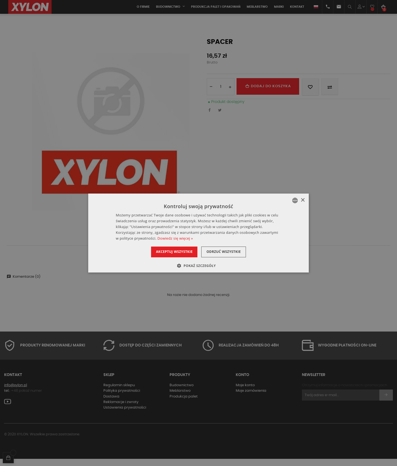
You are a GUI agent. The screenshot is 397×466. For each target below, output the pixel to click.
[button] (198, 265)
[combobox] (295, 200)
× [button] (303, 200)
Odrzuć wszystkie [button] (227, 251)
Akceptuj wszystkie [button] (170, 251)
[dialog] (198, 233)
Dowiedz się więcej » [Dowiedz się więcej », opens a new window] (175, 238)
